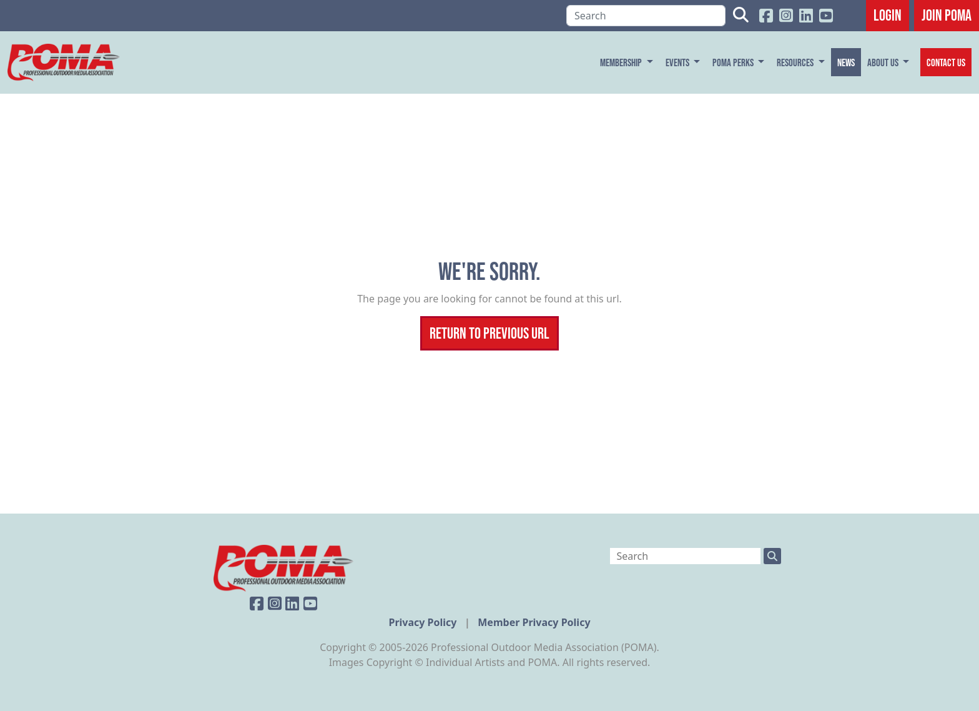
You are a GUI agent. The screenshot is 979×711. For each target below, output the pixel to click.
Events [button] (678, 62)
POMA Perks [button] (733, 62)
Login (887, 15)
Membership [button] (622, 62)
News (846, 62)
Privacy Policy (423, 622)
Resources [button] (796, 62)
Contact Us (946, 62)
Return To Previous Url (489, 333)
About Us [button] (883, 62)
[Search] (646, 15)
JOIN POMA (947, 15)
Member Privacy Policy (534, 622)
